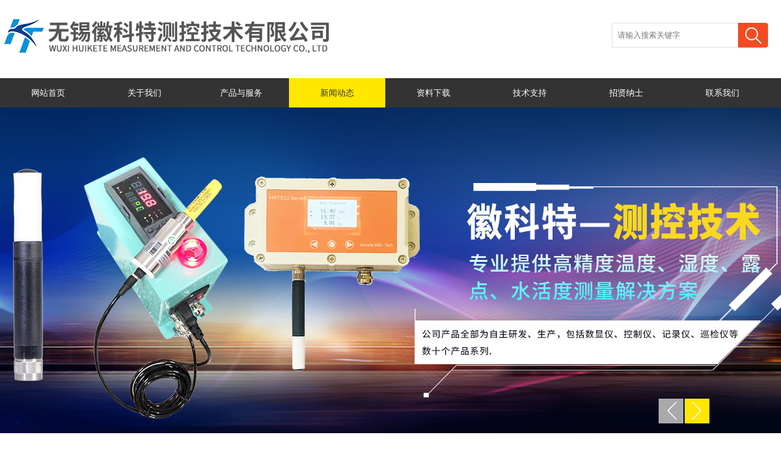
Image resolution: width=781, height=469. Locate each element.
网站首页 (48, 93)
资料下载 (433, 93)
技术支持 (530, 93)
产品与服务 (241, 93)
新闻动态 (337, 93)
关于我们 (144, 93)
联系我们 (722, 93)
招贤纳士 (626, 93)
